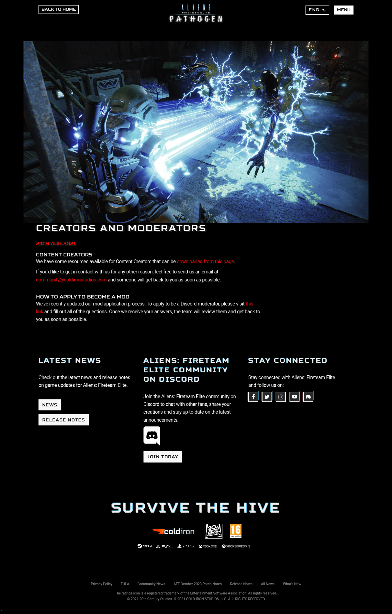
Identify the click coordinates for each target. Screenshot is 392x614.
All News (268, 584)
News (50, 405)
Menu (343, 10)
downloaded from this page (205, 261)
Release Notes (63, 420)
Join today (162, 456)
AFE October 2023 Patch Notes (198, 584)
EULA (125, 584)
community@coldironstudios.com (71, 280)
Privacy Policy (101, 584)
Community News (151, 584)
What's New (292, 584)
